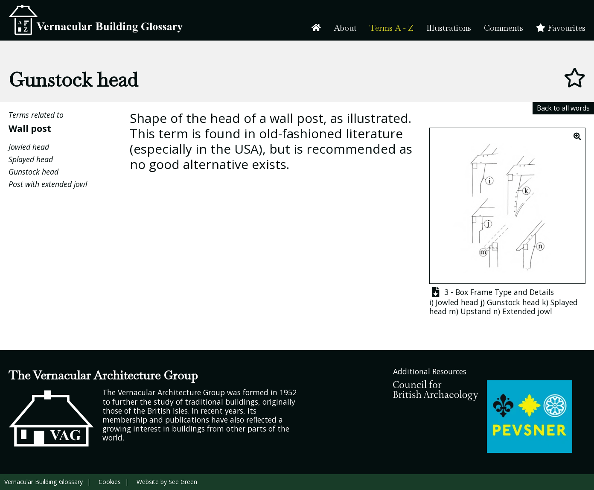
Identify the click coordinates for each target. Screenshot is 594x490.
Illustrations (448, 28)
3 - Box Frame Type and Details (491, 292)
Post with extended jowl (48, 184)
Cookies (110, 482)
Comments (503, 28)
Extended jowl (527, 311)
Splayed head (31, 159)
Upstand (475, 311)
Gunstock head (33, 171)
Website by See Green (167, 482)
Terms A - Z (391, 28)
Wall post (30, 128)
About (345, 28)
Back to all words (563, 108)
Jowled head (29, 147)
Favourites (560, 28)
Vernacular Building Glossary (43, 482)
